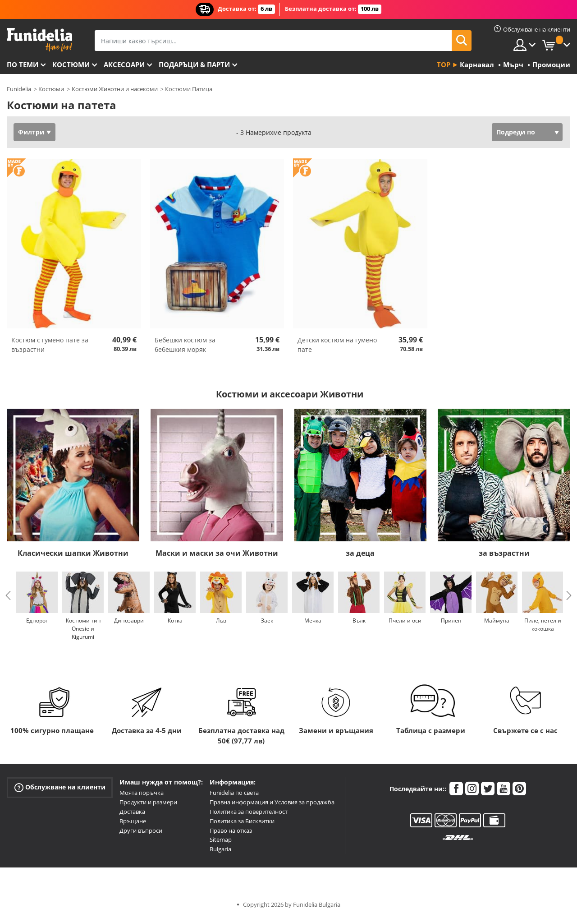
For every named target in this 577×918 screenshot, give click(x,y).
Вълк (359, 620)
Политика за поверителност (249, 811)
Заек (267, 620)
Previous (8, 595)
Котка (175, 620)
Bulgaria (220, 849)
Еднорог (37, 620)
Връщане (132, 821)
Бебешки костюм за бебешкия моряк (185, 345)
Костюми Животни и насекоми (115, 89)
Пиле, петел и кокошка (542, 624)
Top (443, 64)
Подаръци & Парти (194, 64)
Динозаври (129, 620)
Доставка (132, 811)
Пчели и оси (405, 620)
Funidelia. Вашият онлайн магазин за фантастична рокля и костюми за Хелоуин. (39, 40)
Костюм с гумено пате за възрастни (49, 345)
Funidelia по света (234, 793)
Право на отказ (231, 830)
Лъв (221, 620)
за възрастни (504, 553)
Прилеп (451, 620)
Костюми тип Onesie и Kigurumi (83, 629)
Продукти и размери (148, 802)
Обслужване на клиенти (59, 787)
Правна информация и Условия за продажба (272, 802)
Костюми (71, 64)
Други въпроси (140, 830)
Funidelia (19, 89)
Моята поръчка (141, 793)
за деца (360, 553)
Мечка (312, 620)
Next (568, 595)
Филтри (31, 132)
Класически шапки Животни (73, 553)
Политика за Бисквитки (242, 821)
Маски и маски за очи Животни (217, 553)
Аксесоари (124, 64)
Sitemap (221, 839)
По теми (22, 64)
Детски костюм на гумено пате (337, 345)
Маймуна (496, 620)
